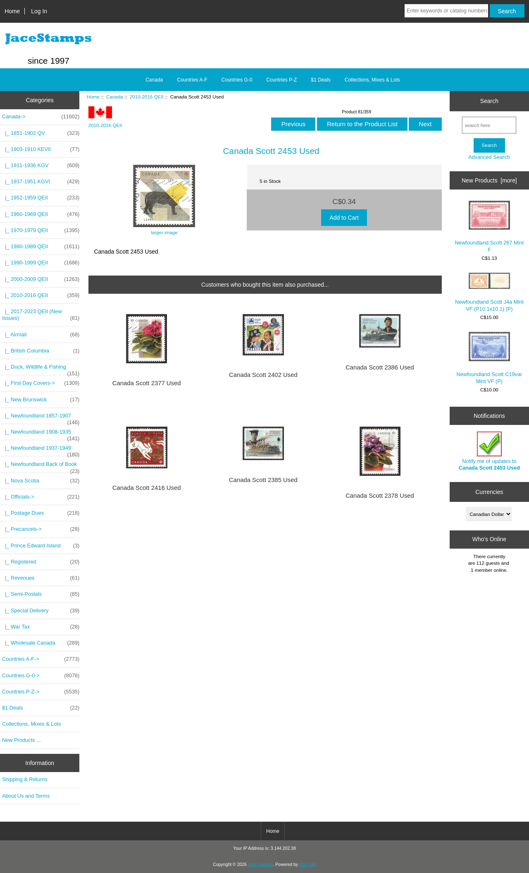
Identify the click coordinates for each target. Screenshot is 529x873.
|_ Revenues (40, 578)
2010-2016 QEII (147, 96)
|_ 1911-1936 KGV (40, 165)
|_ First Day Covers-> (40, 383)
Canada (114, 96)
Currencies (489, 492)
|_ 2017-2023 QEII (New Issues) (40, 314)
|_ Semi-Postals (40, 594)
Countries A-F (192, 80)
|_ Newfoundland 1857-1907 (40, 418)
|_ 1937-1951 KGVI (40, 181)
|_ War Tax (40, 627)
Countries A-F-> (40, 659)
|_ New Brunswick (40, 399)
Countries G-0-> (40, 675)
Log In (39, 11)
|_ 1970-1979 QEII (40, 230)
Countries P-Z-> (40, 691)
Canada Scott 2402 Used (263, 375)
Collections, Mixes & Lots (372, 80)
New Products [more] (489, 180)
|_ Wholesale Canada (40, 643)
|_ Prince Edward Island (40, 545)
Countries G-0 (237, 80)
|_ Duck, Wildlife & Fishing (40, 369)
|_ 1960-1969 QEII (40, 214)
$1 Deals (320, 80)
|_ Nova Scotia (40, 480)
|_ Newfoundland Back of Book (40, 466)
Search (489, 101)
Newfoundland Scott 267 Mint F (489, 226)
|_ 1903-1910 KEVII (40, 149)
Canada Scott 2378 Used (380, 495)
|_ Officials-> (40, 497)
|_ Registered (40, 562)
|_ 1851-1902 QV (40, 133)
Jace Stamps (260, 864)
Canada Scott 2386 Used (380, 367)
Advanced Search (489, 157)
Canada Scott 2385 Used (263, 480)
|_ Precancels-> (40, 529)
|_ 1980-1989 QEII (40, 246)
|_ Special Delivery (40, 610)
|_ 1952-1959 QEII (40, 197)
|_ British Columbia (40, 351)
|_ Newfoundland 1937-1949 (40, 450)
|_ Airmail (40, 334)
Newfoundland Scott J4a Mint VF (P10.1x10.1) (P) (489, 292)
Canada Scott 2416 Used (146, 487)
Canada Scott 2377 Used (146, 383)
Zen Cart (307, 864)
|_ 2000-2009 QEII (40, 279)
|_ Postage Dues (40, 513)
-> (40, 116)
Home (12, 11)
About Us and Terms (26, 796)
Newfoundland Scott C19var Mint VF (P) (489, 358)
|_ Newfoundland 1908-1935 (40, 434)
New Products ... (21, 740)
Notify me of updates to (489, 451)
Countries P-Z (281, 80)
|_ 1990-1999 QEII (40, 262)
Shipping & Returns (25, 779)
